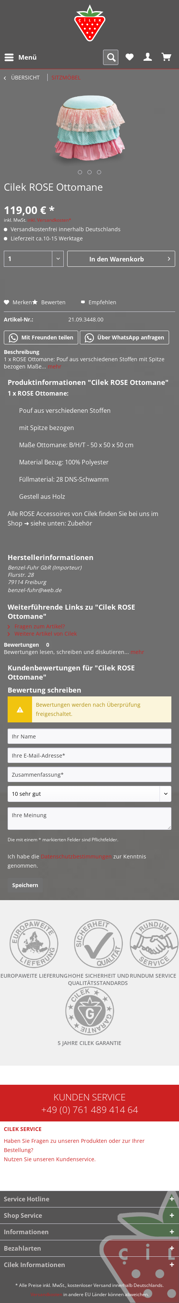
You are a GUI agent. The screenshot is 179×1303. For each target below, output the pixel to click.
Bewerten (49, 302)
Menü (21, 56)
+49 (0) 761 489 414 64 (89, 1109)
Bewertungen (21, 644)
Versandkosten (46, 1294)
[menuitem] (20, 57)
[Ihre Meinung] (89, 818)
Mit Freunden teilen (41, 337)
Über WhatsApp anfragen (124, 337)
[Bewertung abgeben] (89, 794)
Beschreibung (21, 351)
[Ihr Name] (89, 736)
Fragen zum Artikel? (36, 626)
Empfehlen (98, 302)
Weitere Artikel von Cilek (42, 633)
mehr (53, 366)
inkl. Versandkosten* (49, 220)
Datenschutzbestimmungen (76, 856)
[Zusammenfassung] (89, 774)
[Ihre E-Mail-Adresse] (89, 755)
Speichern (25, 885)
